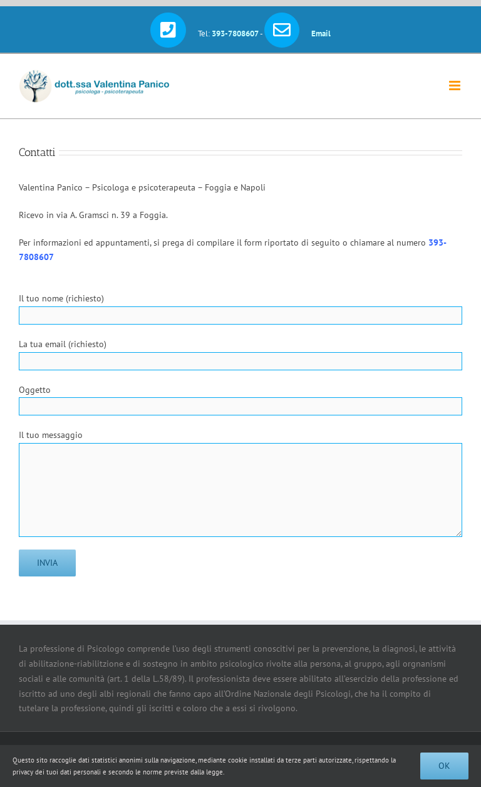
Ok (444, 765)
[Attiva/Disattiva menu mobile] (455, 85)
